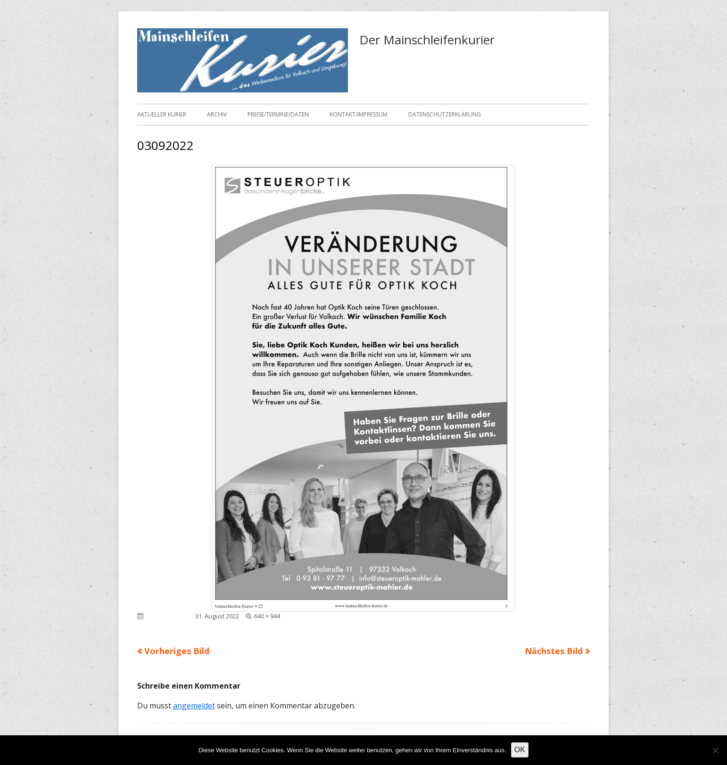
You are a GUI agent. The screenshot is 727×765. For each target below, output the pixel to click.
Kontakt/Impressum (359, 114)
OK (519, 750)
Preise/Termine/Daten (278, 114)
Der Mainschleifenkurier (427, 39)
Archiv (217, 114)
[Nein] (715, 750)
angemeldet (194, 705)
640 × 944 (267, 616)
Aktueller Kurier (161, 114)
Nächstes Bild (554, 651)
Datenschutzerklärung (444, 114)
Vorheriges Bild (176, 651)
